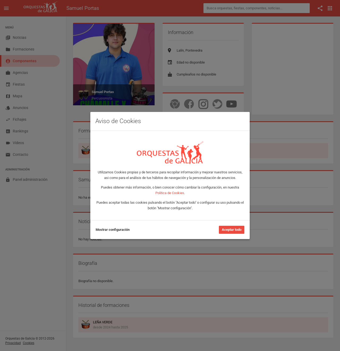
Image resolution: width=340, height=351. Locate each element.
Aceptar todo (231, 230)
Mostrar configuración (113, 230)
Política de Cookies (169, 193)
